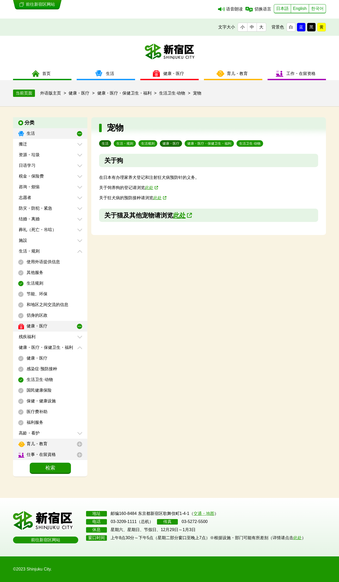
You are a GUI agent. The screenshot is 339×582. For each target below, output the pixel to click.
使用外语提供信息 (43, 262)
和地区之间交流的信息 (47, 304)
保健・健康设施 (41, 401)
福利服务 (34, 422)
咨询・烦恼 (29, 187)
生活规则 (34, 283)
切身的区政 (36, 315)
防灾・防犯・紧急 (35, 208)
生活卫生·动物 (39, 379)
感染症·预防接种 (41, 369)
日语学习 (26, 165)
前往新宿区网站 (45, 540)
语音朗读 (234, 9)
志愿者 (24, 197)
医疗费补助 (36, 411)
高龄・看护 (29, 433)
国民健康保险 (39, 390)
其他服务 (34, 272)
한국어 (317, 8)
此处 (149, 187)
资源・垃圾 (29, 154)
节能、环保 (36, 294)
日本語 (282, 8)
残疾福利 (26, 336)
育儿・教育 (36, 444)
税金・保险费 (31, 176)
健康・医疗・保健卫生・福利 (45, 347)
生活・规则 (29, 251)
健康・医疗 (36, 326)
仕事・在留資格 (41, 454)
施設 (22, 240)
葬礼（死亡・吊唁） (37, 229)
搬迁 (22, 144)
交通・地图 (203, 513)
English (300, 8)
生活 (30, 133)
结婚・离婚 (29, 219)
